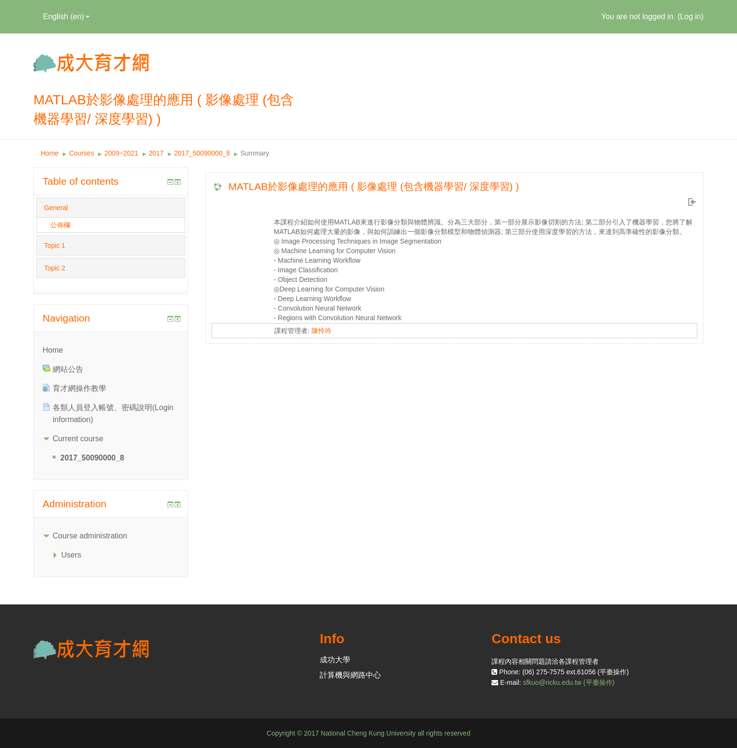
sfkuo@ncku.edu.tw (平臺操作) (569, 682)
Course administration (90, 536)
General (56, 208)
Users (71, 555)
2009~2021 (121, 153)
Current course (78, 439)
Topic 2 (54, 268)
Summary (254, 153)
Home (49, 153)
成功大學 (335, 660)
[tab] (111, 207)
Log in (690, 16)
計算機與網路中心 (350, 675)
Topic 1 (54, 245)
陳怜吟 (322, 331)
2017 (156, 153)
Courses (81, 153)
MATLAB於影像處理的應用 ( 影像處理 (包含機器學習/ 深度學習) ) (373, 186)
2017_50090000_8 (202, 153)
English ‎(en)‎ (66, 16)
